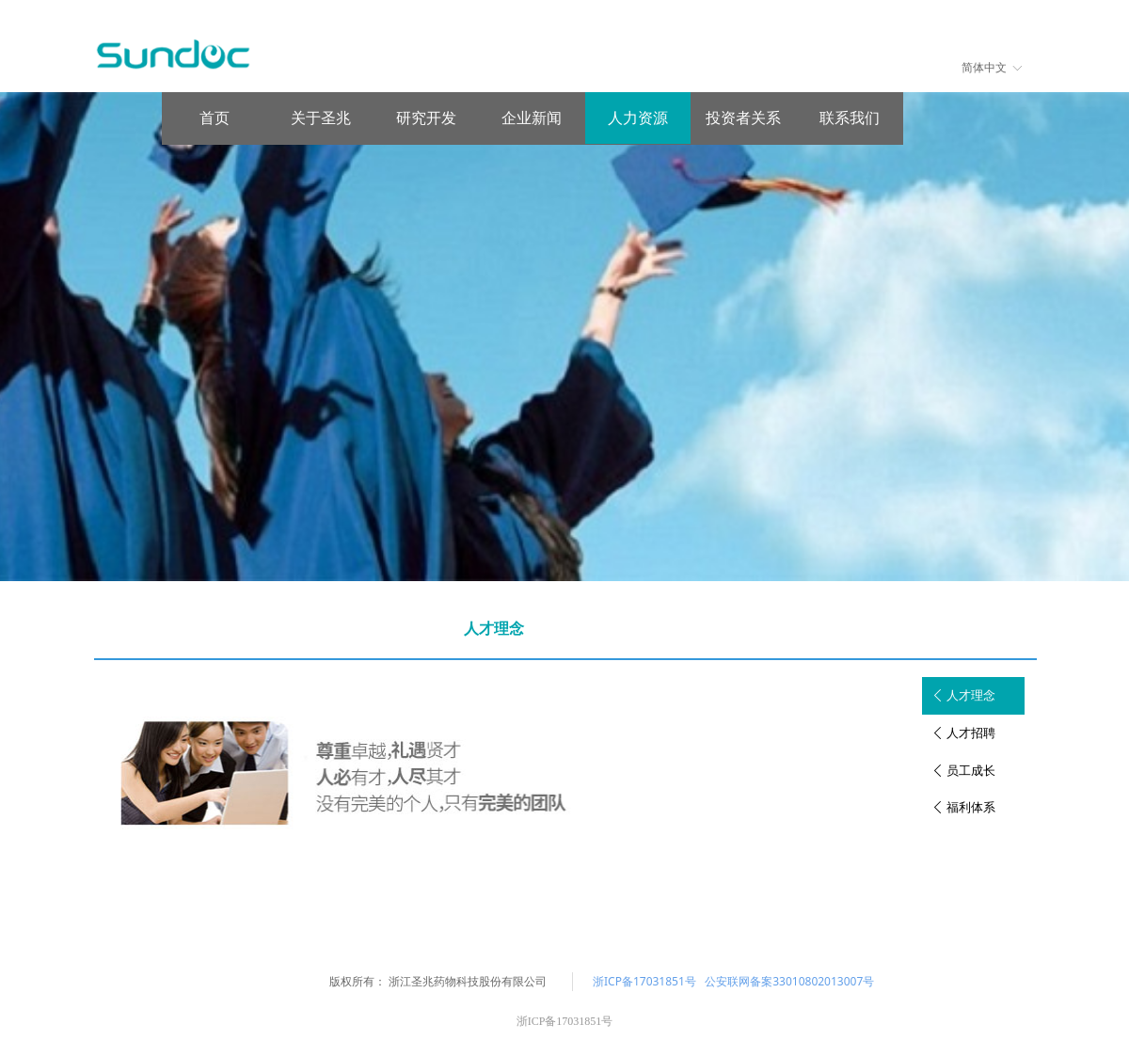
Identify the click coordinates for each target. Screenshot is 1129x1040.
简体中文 (984, 67)
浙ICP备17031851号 (644, 981)
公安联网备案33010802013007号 (789, 981)
